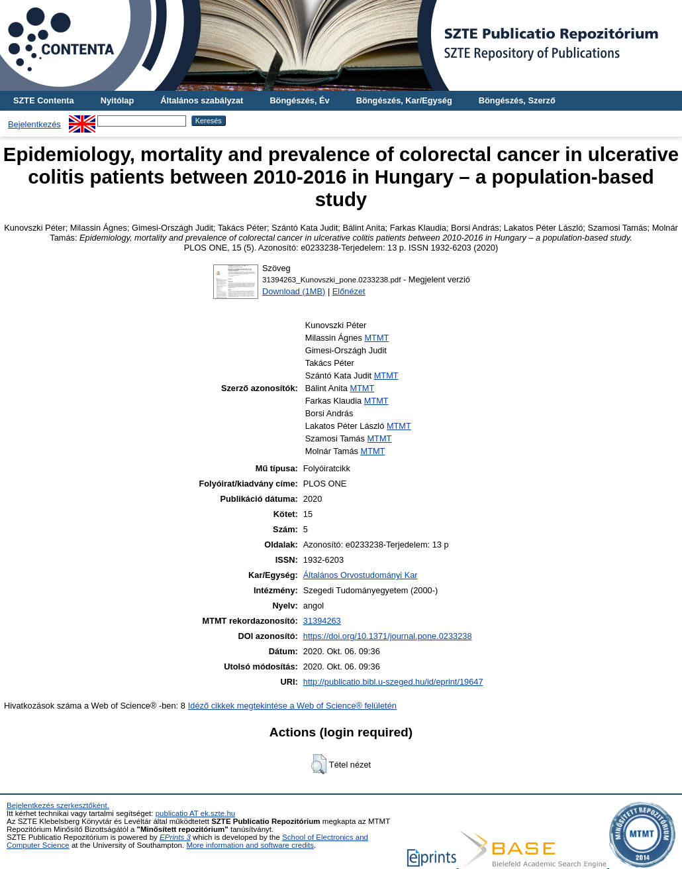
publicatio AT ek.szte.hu (196, 813)
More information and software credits (250, 845)
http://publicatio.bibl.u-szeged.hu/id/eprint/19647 (393, 682)
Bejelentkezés (34, 124)
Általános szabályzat (201, 100)
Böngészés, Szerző (517, 100)
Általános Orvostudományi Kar (360, 575)
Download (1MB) (293, 291)
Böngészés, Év (299, 100)
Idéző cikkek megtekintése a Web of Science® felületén (292, 706)
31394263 (322, 621)
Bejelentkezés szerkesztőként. (58, 805)
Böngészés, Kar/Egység (404, 100)
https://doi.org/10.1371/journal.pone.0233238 (387, 636)
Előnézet (348, 291)
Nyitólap (117, 100)
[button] (318, 764)
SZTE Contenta (43, 100)
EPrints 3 (175, 837)
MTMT (376, 338)
